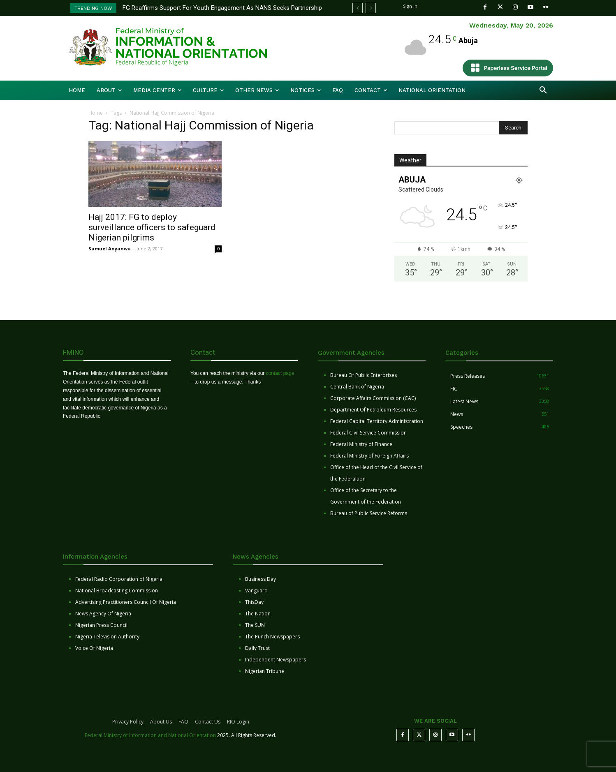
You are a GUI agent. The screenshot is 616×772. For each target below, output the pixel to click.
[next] (371, 8)
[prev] (357, 8)
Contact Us (207, 721)
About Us (161, 721)
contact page (280, 373)
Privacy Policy (128, 721)
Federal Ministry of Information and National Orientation (150, 735)
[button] (543, 90)
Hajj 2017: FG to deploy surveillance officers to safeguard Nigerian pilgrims (151, 227)
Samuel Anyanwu (109, 248)
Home (95, 112)
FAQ (183, 721)
